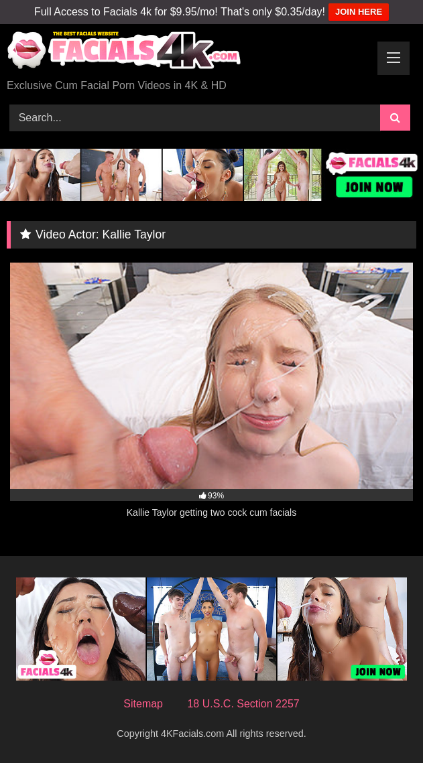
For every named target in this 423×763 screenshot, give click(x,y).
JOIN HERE (358, 12)
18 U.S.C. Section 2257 (243, 703)
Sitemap (143, 703)
